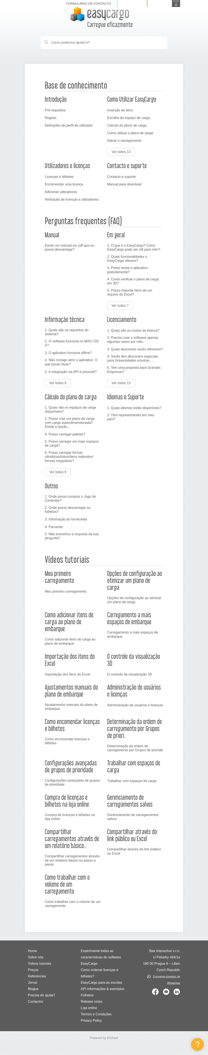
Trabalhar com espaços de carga (131, 781)
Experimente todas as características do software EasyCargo (101, 957)
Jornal (32, 982)
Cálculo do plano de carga (126, 125)
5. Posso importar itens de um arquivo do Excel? (129, 292)
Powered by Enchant (104, 1038)
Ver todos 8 (57, 383)
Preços (33, 970)
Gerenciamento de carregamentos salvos (133, 817)
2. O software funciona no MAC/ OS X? (72, 343)
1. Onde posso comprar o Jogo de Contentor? (70, 498)
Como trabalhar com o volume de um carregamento (72, 904)
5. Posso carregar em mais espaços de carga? (72, 443)
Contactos (35, 1001)
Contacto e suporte (121, 176)
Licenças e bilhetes (59, 176)
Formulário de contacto (88, 3)
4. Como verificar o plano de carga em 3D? (133, 281)
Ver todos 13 (121, 152)
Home (32, 951)
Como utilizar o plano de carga (130, 133)
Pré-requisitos (55, 110)
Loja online (89, 1008)
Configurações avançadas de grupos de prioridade (72, 782)
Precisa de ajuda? (41, 995)
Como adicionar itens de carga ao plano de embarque (70, 641)
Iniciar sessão (132, 3)
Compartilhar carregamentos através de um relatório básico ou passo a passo (72, 860)
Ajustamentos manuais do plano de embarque (71, 707)
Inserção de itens (120, 110)
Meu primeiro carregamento (65, 591)
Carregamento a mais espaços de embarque (132, 634)
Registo (50, 118)
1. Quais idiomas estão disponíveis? (134, 408)
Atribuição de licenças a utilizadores (72, 199)
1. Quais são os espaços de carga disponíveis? (70, 409)
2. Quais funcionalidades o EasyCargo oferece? (127, 258)
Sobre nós (35, 957)
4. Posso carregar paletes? (65, 434)
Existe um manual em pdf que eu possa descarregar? (69, 247)
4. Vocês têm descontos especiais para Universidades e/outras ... (132, 358)
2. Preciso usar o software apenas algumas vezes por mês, (132, 339)
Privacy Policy (91, 1020)
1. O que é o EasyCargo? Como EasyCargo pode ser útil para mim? (133, 247)
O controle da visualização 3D (129, 674)
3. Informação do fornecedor (66, 519)
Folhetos (87, 995)
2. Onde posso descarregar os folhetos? (67, 509)
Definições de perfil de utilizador (69, 125)
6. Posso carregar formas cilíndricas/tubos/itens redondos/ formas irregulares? (69, 456)
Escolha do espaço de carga (128, 118)
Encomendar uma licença (64, 184)
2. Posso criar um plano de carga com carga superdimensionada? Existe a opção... (69, 422)
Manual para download (124, 184)
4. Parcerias (54, 527)
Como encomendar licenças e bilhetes (67, 741)
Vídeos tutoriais (39, 963)
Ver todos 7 (120, 305)
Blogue (33, 989)
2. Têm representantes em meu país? (130, 417)
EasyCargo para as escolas (101, 982)
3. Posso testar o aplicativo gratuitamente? (127, 270)
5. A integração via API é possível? (71, 372)
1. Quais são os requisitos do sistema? (66, 332)
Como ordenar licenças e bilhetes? (99, 973)
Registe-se (160, 3)
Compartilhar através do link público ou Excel (134, 851)
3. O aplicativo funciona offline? (68, 353)
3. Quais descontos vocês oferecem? (135, 349)
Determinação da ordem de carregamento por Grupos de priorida (135, 748)
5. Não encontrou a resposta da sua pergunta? (72, 536)
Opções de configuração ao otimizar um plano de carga (134, 600)
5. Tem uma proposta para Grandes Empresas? (133, 369)
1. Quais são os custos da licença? (133, 330)
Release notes (91, 1001)
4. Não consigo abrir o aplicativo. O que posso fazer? (71, 362)
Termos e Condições (96, 1014)
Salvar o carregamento (124, 140)
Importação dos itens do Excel (67, 674)
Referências (37, 976)
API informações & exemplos (102, 989)
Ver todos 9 (57, 472)
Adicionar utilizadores (61, 192)
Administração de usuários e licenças (135, 705)
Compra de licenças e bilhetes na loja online (70, 817)
